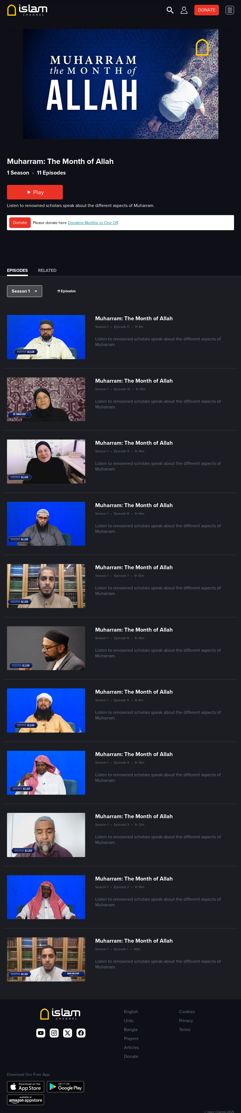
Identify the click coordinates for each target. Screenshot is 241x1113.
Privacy (186, 1020)
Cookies (187, 1011)
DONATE (206, 10)
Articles (131, 1047)
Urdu (128, 1020)
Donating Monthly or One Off (93, 223)
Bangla (130, 1029)
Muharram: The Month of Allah (134, 318)
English (131, 1011)
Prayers (131, 1038)
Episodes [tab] (17, 270)
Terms (184, 1029)
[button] (24, 291)
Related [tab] (47, 270)
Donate (20, 222)
